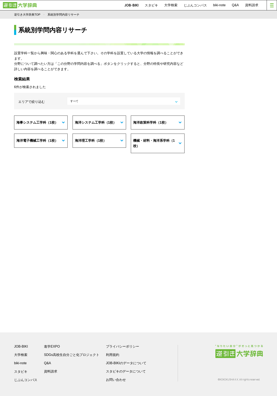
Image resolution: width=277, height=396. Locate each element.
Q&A (235, 5)
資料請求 (251, 5)
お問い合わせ (116, 379)
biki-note (219, 5)
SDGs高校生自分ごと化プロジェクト (71, 355)
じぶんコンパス (195, 5)
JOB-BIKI (131, 5)
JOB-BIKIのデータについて (126, 363)
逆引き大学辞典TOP (27, 14)
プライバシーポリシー (122, 346)
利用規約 (112, 355)
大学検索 (170, 5)
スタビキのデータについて (126, 371)
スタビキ (151, 5)
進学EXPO (52, 346)
